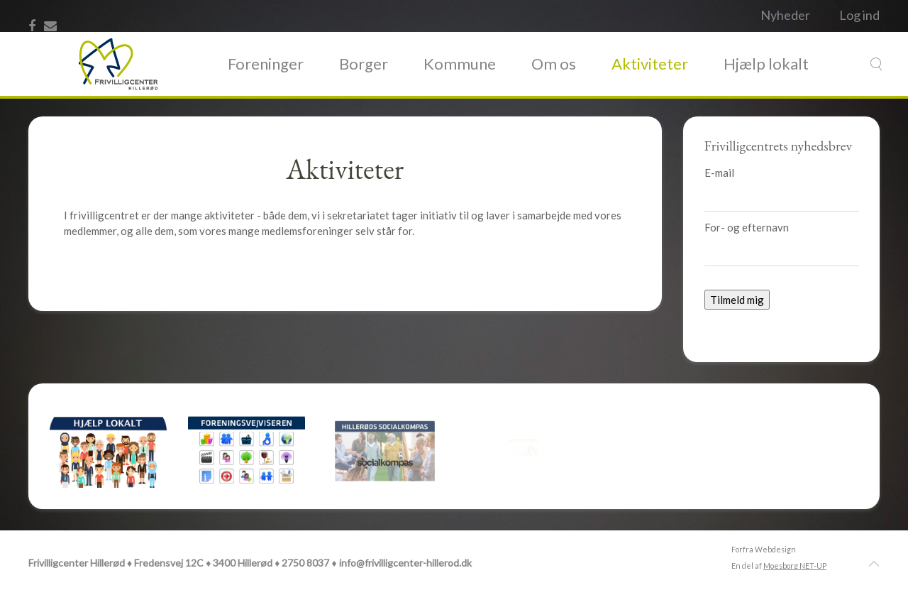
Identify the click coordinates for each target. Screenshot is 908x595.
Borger (363, 63)
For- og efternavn (746, 227)
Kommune (459, 63)
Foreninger (266, 63)
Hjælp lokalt (766, 63)
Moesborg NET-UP (794, 565)
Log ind (859, 15)
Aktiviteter (649, 63)
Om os (553, 63)
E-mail (719, 172)
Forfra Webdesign (763, 549)
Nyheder (785, 15)
